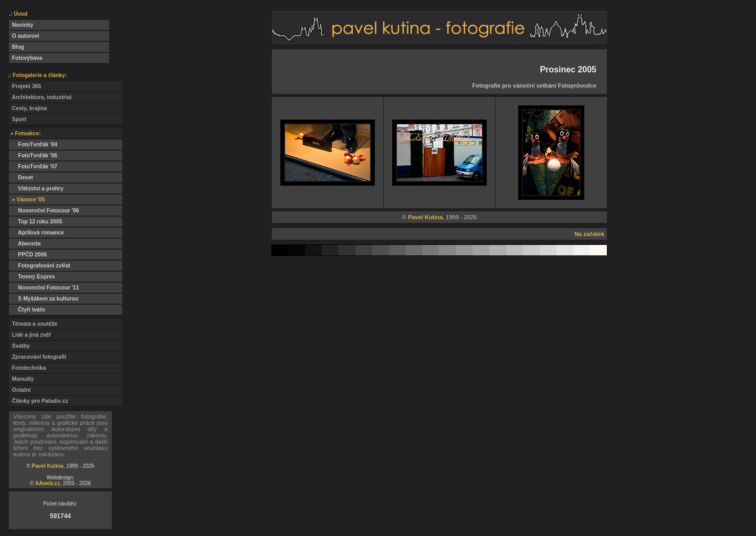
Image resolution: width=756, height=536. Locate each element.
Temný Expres (32, 277)
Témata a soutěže (33, 324)
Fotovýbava (26, 58)
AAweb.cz (47, 483)
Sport (17, 119)
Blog (16, 47)
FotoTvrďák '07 (33, 166)
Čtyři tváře (27, 310)
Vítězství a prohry (36, 188)
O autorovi (24, 36)
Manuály (21, 379)
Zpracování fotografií (37, 357)
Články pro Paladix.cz (38, 401)
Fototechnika (27, 368)
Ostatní (20, 390)
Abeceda (24, 243)
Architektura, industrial (40, 97)
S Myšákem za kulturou (43, 299)
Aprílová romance (36, 232)
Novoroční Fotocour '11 (44, 288)
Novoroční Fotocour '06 (44, 210)
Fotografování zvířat (39, 266)
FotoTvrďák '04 (33, 144)
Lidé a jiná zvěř (30, 335)
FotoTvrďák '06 (33, 155)
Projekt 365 (25, 86)
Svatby (19, 346)
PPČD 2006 (28, 255)
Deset (21, 177)
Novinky (21, 25)
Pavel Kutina (48, 466)
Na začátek (589, 234)
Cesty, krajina (28, 108)
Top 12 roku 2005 (35, 221)
